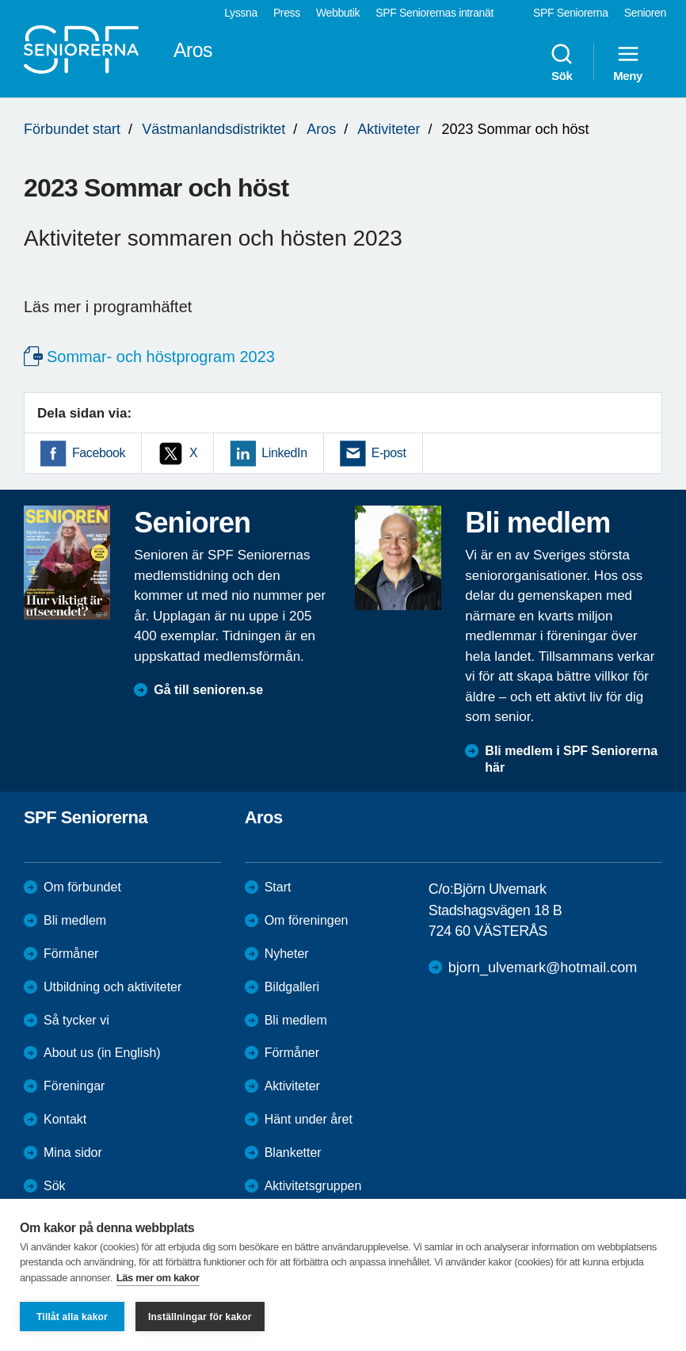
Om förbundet (82, 887)
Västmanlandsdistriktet (213, 129)
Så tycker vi (76, 1020)
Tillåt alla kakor (72, 1316)
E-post (389, 453)
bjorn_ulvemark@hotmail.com (542, 967)
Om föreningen (307, 920)
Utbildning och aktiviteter (112, 987)
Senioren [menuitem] (645, 12)
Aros (321, 129)
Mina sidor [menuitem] (73, 1152)
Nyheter (287, 953)
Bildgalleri (292, 987)
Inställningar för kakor (200, 1316)
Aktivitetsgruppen (313, 1186)
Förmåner (71, 953)
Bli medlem (75, 920)
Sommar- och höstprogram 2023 (161, 356)
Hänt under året (309, 1119)
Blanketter (293, 1152)
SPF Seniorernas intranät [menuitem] (434, 12)
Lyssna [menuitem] (240, 12)
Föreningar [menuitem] (74, 1086)
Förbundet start (72, 129)
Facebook (98, 453)
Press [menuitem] (286, 12)
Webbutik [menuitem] (338, 12)
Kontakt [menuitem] (65, 1119)
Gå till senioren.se (208, 689)
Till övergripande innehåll (0, 0)
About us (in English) (102, 1052)
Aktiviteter (388, 129)
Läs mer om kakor (158, 1278)
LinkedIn (284, 453)
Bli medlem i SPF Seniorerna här (571, 759)
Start (278, 887)
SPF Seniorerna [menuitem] (570, 12)
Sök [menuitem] (562, 62)
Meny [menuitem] (627, 62)
